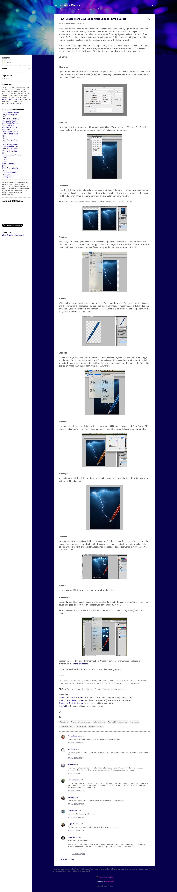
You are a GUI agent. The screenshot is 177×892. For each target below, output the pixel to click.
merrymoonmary (109, 881)
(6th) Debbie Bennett (10, 123)
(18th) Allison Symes (10, 149)
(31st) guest (7, 177)
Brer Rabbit (64, 706)
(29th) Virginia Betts (9, 172)
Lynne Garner (73, 837)
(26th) (4, 166)
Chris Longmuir (73, 780)
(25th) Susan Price (9, 164)
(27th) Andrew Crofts (10, 168)
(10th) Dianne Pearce (10, 132)
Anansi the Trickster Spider (71, 700)
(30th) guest (6, 174)
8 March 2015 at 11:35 (76, 791)
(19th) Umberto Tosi (9, 151)
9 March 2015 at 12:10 (76, 831)
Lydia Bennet (72, 811)
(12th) (4, 136)
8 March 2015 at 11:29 (76, 773)
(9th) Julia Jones (8, 129)
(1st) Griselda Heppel (10, 112)
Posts (7, 61)
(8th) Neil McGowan (9, 127)
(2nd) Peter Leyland (9, 114)
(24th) (4, 162)
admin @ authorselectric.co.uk (13, 99)
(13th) (4, 138)
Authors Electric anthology (118, 722)
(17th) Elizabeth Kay (10, 147)
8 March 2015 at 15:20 (76, 804)
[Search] (153, 6)
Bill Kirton (71, 765)
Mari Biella (71, 749)
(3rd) (4, 117)
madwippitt (72, 797)
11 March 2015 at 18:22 (76, 854)
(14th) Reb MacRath (9, 140)
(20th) (4, 153)
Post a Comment (67, 859)
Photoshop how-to (96, 726)
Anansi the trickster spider (80, 722)
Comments (9, 63)
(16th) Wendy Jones (10, 144)
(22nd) (4, 157)
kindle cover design (67, 726)
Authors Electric (70, 5)
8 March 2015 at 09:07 (76, 743)
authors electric (99, 722)
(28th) (4, 170)
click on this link (81, 664)
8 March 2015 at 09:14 (76, 758)
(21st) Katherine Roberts (11, 155)
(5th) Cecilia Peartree (10, 121)
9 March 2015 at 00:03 (76, 817)
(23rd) (4, 159)
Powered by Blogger (105, 877)
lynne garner (81, 726)
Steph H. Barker (73, 824)
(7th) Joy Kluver (8, 125)
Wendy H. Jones (74, 736)
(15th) (4, 142)
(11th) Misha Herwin (10, 134)
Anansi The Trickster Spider (71, 697)
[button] (149, 19)
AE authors (64, 722)
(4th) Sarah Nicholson (10, 119)
